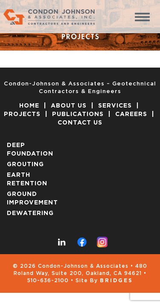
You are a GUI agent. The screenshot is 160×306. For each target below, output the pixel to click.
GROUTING (25, 164)
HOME (29, 106)
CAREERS (131, 114)
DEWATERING (30, 213)
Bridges (116, 280)
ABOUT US (69, 106)
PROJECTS (22, 114)
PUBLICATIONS (78, 114)
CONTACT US (80, 123)
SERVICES (115, 106)
